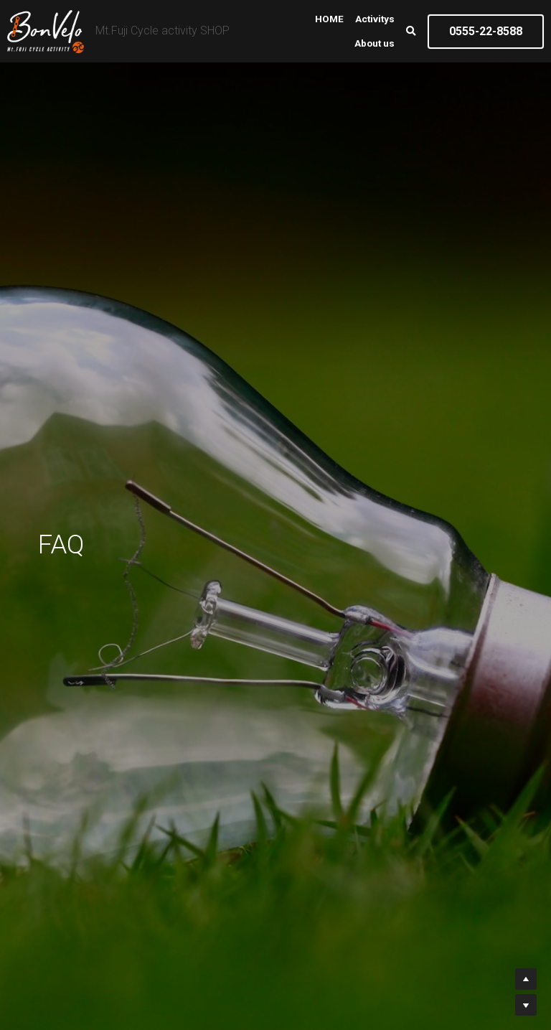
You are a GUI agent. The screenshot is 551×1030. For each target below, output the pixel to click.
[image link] (45, 30)
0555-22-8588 (485, 31)
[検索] (411, 32)
